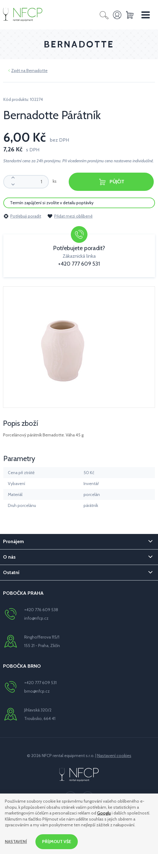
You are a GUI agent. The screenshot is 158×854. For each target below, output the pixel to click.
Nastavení (16, 841)
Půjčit (111, 182)
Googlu (104, 813)
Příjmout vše (56, 841)
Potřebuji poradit (22, 216)
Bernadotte (37, 70)
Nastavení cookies (114, 755)
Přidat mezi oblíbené (70, 216)
